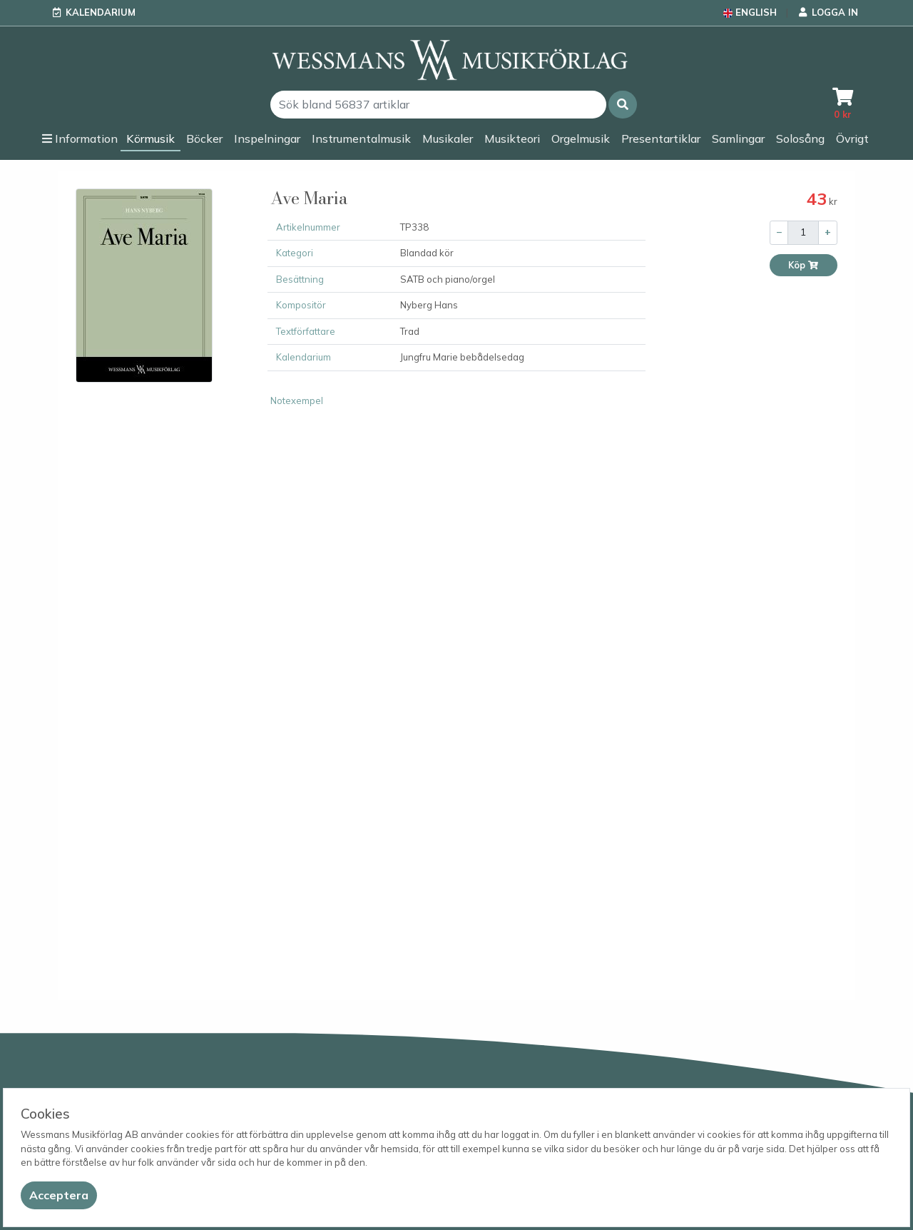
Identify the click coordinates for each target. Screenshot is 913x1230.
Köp (803, 265)
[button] (622, 105)
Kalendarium (101, 12)
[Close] (59, 1195)
